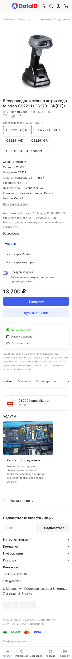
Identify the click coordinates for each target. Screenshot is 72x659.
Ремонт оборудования (24, 460)
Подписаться (54, 528)
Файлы (7, 381)
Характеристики (47, 381)
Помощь (9, 560)
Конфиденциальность (17, 641)
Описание (24, 381)
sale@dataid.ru (13, 581)
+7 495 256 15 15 (15, 574)
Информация (13, 553)
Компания (10, 546)
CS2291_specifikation (34, 401)
